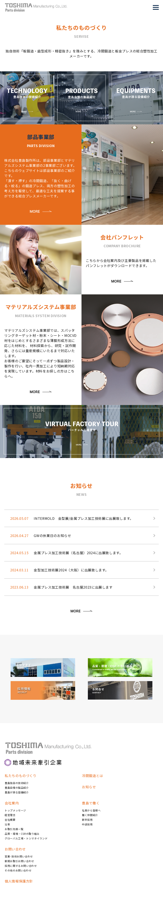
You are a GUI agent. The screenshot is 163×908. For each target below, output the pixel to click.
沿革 (7, 824)
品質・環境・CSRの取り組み (22, 833)
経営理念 (10, 815)
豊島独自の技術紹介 (17, 783)
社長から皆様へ (91, 810)
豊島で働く (91, 802)
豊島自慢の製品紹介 (17, 787)
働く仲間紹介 (90, 815)
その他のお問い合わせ (18, 870)
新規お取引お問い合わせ (19, 861)
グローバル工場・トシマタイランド (26, 838)
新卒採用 (87, 819)
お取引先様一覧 (14, 829)
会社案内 (12, 802)
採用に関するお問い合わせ (21, 865)
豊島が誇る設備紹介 (17, 792)
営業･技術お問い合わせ (19, 856)
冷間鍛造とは (92, 775)
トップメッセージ (15, 810)
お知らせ (89, 786)
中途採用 (87, 824)
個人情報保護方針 (19, 881)
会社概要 (10, 819)
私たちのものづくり (21, 775)
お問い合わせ (15, 849)
